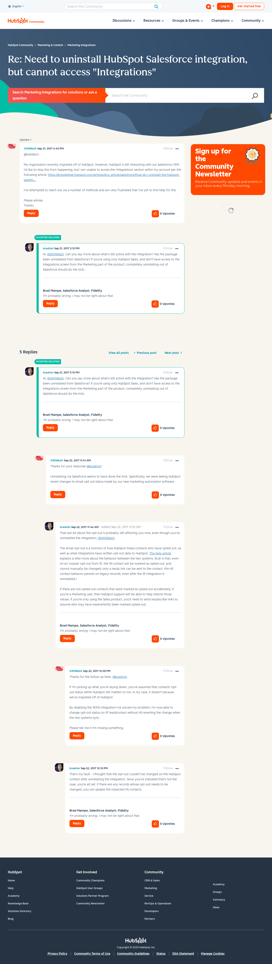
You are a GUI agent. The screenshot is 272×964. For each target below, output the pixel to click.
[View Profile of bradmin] (48, 248)
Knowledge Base (18, 903)
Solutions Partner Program (92, 895)
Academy (14, 895)
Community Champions (90, 880)
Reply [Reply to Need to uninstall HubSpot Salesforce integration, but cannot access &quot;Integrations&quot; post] (31, 213)
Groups (217, 892)
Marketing (150, 888)
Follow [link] (168, 148)
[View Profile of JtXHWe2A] (30, 148)
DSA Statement (183, 953)
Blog (11, 918)
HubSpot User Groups (89, 888)
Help (11, 888)
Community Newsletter (90, 903)
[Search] (114, 6)
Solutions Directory (19, 911)
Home (11, 880)
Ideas (216, 907)
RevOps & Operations (157, 903)
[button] (177, 149)
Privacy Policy (57, 953)
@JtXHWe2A (55, 254)
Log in (225, 6)
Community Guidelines (133, 953)
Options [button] (24, 139)
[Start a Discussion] (210, 6)
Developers (151, 911)
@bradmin (93, 466)
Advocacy (219, 899)
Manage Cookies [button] (213, 953)
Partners (149, 918)
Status (161, 953)
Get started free (249, 6)
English (15, 6)
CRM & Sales (152, 880)
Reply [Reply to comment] (50, 303)
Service (148, 895)
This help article (160, 553)
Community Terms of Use (92, 953)
